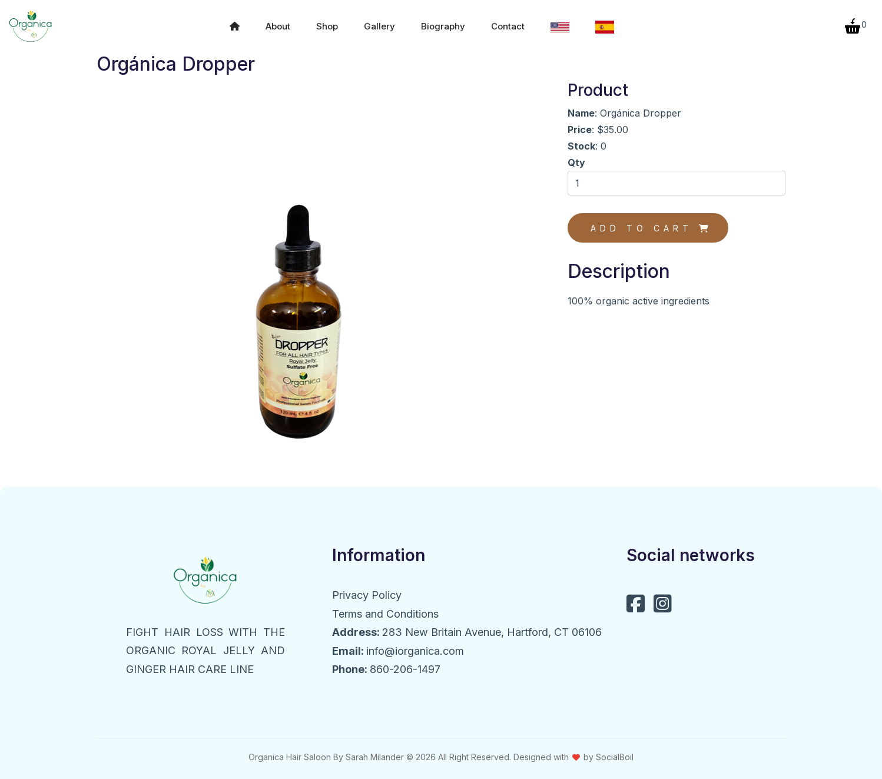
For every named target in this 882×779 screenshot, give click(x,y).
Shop (327, 23)
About (278, 23)
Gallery (379, 23)
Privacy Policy (367, 589)
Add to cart (651, 222)
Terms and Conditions (385, 607)
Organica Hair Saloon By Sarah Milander (326, 750)
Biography (443, 23)
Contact (508, 23)
